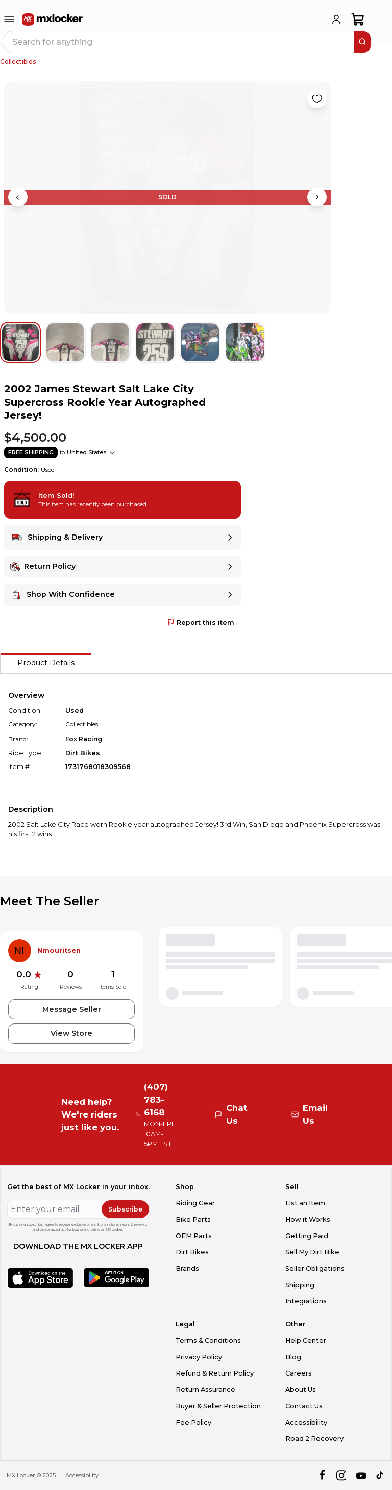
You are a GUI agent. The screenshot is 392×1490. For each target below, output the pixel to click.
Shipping (299, 1285)
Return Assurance (205, 1389)
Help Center (305, 1340)
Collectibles (18, 61)
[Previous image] (18, 197)
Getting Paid (306, 1236)
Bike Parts (193, 1219)
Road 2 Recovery (314, 1438)
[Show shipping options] (112, 453)
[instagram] (341, 1475)
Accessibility (306, 1422)
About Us (300, 1389)
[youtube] (361, 1475)
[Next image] (317, 197)
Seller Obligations (315, 1268)
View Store (71, 1033)
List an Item (305, 1203)
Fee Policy (193, 1422)
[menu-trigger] (9, 19)
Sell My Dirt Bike (312, 1252)
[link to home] (52, 19)
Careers (298, 1373)
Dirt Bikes (82, 753)
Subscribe (125, 1209)
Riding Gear (195, 1203)
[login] (336, 19)
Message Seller (71, 1009)
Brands (187, 1268)
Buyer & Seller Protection (218, 1406)
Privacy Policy (199, 1357)
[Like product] (317, 98)
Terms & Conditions (208, 1340)
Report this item (200, 622)
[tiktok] (380, 1475)
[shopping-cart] (358, 19)
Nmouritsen (59, 950)
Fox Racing (83, 739)
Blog (293, 1357)
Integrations (306, 1301)
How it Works (307, 1219)
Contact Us (304, 1406)
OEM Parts (194, 1236)
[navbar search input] (179, 42)
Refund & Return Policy (215, 1373)
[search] (362, 42)
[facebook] (322, 1475)
